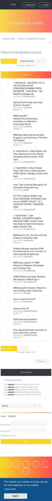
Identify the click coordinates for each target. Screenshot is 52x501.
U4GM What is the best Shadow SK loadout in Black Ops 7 (29, 278)
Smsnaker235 (30, 282)
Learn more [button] (10, 489)
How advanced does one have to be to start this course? (30, 331)
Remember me (10, 435)
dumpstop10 (29, 96)
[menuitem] (12, 4)
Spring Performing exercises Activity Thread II (28, 103)
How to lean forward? (24, 299)
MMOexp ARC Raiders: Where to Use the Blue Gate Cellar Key (29, 289)
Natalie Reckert (30, 311)
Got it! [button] (15, 496)
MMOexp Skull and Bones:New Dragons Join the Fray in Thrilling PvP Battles (30, 137)
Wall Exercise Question (25, 319)
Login (3, 416)
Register (12, 416)
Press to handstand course (21, 52)
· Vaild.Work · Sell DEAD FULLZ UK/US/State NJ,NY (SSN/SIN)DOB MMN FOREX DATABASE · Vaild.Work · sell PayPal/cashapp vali (29, 88)
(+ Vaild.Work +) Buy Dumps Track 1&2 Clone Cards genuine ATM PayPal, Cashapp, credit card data (30, 171)
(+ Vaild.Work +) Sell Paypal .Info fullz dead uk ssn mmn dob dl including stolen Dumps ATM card (30, 155)
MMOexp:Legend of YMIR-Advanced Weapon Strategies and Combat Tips (28, 265)
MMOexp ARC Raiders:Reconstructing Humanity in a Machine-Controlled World (25, 119)
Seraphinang (29, 270)
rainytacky (28, 240)
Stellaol (27, 293)
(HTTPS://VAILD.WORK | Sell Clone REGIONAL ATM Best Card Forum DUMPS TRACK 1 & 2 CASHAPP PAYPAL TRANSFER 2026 (29, 201)
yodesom (28, 107)
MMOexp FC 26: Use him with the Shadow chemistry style (30, 236)
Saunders (28, 256)
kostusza (28, 301)
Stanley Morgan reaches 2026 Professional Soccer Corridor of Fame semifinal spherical (29, 251)
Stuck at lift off (21, 308)
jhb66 (26, 190)
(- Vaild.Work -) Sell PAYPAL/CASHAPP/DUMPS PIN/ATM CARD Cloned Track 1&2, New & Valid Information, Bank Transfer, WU (28, 221)
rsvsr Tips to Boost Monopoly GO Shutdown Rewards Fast (30, 186)
